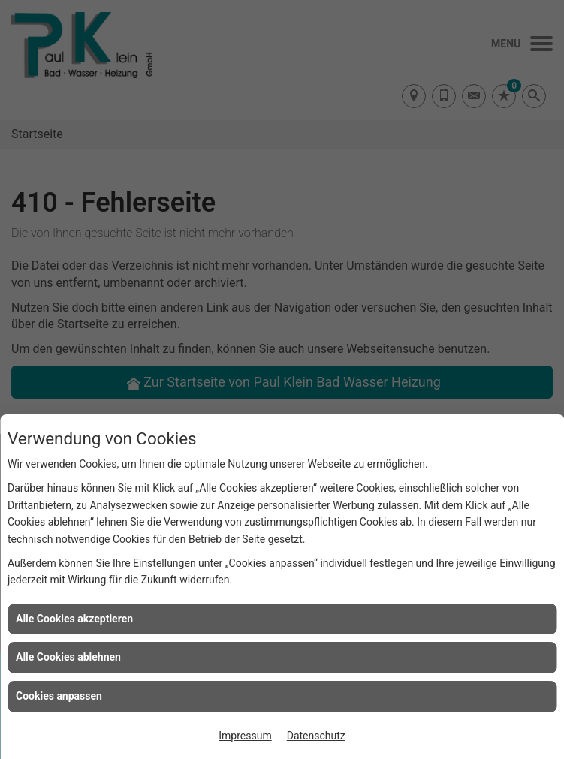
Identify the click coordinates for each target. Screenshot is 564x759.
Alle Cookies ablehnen (68, 657)
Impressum (245, 736)
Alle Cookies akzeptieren (74, 619)
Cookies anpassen (59, 696)
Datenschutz (316, 736)
